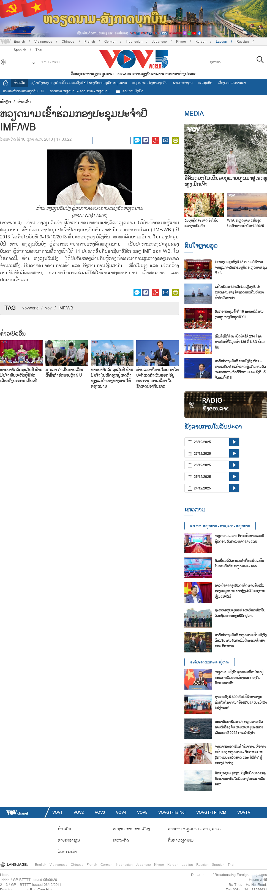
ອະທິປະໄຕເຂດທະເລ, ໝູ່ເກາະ (209, 662)
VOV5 (142, 812)
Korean (200, 42)
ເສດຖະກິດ (205, 83)
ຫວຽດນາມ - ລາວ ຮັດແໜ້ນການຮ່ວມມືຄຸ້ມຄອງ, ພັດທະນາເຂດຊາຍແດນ (239, 539)
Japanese (159, 42)
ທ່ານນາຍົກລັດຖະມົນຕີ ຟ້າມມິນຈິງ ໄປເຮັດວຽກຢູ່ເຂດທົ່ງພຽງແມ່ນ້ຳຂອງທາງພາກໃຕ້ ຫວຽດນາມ (112, 378)
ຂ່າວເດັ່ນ (19, 83)
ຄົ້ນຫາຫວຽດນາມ (181, 840)
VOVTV (243, 812)
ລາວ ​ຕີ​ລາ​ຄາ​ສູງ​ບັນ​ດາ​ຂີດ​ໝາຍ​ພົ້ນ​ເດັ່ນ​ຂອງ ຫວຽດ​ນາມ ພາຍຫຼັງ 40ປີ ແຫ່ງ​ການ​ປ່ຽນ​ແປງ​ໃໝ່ (240, 591)
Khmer (181, 42)
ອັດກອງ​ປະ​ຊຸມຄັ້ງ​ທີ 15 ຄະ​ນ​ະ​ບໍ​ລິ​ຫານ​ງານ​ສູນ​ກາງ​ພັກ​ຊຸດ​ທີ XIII (239, 314)
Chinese (68, 42)
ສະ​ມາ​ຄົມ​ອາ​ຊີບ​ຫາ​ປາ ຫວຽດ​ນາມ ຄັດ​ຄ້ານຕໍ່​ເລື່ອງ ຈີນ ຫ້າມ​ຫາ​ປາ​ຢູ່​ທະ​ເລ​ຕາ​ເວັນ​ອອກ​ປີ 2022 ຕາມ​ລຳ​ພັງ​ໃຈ (239, 727)
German (110, 42)
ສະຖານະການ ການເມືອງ (131, 829)
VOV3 (100, 812)
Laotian (221, 42)
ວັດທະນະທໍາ (67, 851)
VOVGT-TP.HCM (211, 812)
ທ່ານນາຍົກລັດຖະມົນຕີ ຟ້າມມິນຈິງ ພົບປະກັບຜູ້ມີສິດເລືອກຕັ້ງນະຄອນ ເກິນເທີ (21, 375)
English (19, 42)
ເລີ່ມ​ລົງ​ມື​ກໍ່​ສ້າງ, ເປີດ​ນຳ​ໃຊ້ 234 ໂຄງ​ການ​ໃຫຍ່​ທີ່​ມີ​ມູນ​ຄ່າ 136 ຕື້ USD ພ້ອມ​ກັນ (240, 341)
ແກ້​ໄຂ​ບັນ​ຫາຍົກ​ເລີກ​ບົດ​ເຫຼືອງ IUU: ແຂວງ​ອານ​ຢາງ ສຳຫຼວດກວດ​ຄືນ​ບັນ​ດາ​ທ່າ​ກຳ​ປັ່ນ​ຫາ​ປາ (239, 292)
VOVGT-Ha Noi (171, 812)
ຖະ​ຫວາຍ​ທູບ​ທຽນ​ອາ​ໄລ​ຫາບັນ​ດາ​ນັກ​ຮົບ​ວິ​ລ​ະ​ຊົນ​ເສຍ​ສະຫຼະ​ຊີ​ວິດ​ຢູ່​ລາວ (240, 613)
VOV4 (121, 812)
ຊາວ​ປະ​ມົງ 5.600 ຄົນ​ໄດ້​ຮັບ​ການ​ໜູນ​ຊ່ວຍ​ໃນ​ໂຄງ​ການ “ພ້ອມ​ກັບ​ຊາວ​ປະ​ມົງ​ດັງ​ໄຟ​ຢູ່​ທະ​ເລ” (240, 702)
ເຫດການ (194, 509)
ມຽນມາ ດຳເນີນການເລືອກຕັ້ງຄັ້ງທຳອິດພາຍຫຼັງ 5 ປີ (64, 372)
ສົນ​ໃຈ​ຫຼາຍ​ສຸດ (200, 245)
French (90, 42)
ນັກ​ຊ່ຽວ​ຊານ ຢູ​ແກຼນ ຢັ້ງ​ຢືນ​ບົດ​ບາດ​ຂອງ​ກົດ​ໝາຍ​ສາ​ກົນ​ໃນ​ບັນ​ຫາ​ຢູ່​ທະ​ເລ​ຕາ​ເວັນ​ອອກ (240, 778)
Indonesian (134, 42)
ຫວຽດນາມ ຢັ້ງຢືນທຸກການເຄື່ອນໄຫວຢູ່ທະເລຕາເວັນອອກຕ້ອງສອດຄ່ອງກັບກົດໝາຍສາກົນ (239, 677)
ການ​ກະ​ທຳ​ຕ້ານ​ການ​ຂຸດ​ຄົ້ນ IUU (23, 91)
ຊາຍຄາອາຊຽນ (183, 83)
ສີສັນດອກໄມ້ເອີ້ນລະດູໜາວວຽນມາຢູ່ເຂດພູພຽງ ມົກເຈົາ (225, 181)
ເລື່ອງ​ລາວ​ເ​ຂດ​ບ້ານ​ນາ (232, 83)
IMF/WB (65, 308)
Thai (231, 865)
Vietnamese (43, 42)
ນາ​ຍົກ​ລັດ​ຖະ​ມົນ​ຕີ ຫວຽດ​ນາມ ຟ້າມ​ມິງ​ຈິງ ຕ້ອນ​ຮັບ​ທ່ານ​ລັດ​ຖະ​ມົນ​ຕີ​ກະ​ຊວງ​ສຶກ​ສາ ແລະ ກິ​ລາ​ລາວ (240, 640)
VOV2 (78, 812)
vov (48, 308)
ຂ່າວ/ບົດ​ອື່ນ (13, 334)
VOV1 (57, 812)
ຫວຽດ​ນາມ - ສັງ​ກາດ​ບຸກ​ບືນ (150, 83)
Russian (242, 42)
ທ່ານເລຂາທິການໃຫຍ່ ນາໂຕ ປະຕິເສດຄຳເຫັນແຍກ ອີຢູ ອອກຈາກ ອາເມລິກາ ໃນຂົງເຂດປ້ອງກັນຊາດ (157, 378)
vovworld (30, 308)
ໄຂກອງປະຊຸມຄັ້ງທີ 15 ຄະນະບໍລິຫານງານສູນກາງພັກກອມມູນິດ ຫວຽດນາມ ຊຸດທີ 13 (241, 267)
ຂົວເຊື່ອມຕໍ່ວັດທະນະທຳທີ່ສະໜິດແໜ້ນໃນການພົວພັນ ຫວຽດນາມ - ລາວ (239, 563)
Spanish (218, 865)
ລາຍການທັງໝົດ (129, 91)
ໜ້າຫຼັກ (5, 102)
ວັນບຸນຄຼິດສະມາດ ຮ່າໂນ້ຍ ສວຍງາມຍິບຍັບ (201, 223)
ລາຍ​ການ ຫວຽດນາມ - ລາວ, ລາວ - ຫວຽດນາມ (80, 91)
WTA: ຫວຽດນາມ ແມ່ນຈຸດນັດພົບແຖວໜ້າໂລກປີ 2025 (245, 223)
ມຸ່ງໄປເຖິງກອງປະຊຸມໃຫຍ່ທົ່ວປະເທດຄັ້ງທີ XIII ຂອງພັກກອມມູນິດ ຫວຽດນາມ (79, 83)
